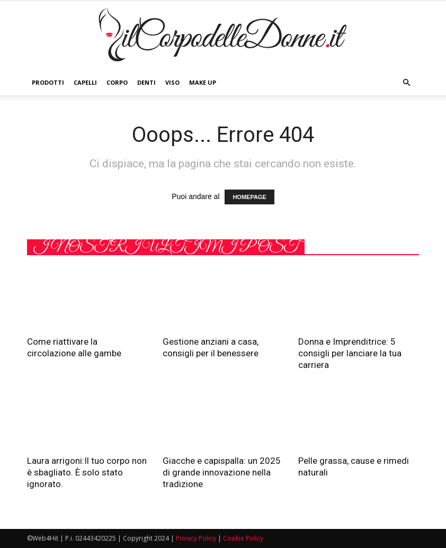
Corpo (117, 82)
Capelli (85, 82)
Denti (146, 82)
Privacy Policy (196, 538)
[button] (406, 82)
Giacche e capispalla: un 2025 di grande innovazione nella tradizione (222, 472)
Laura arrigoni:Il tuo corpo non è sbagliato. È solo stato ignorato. (87, 472)
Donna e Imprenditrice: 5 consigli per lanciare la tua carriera (350, 353)
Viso (172, 82)
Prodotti (48, 82)
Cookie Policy (243, 538)
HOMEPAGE (249, 197)
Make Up (202, 82)
